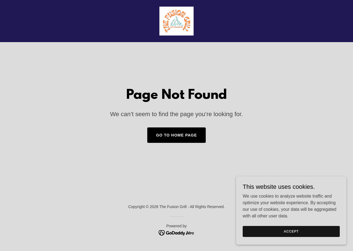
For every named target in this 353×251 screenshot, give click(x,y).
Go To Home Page (176, 135)
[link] (176, 20)
